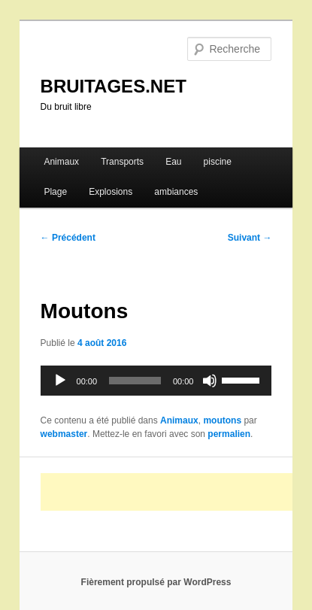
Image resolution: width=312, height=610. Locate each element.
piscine (218, 161)
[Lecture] (60, 380)
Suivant (250, 237)
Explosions (110, 192)
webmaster (64, 434)
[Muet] (209, 380)
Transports (122, 161)
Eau (173, 161)
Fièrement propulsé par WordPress (156, 582)
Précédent (68, 237)
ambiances (176, 192)
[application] (156, 381)
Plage (55, 192)
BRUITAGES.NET (113, 86)
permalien (228, 434)
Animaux (61, 161)
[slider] (135, 380)
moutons (222, 420)
